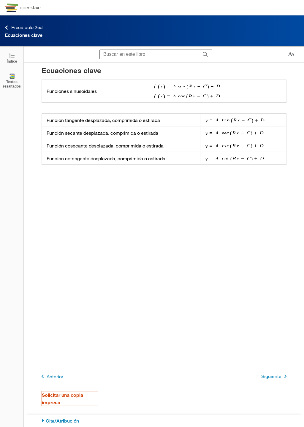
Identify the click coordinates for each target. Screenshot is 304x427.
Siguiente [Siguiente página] (275, 376)
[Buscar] (205, 54)
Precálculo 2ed (23, 27)
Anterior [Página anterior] (51, 376)
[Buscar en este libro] (149, 54)
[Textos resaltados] (11, 80)
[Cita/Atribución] (164, 421)
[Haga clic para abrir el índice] (11, 57)
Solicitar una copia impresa (62, 398)
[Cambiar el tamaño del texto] (291, 54)
